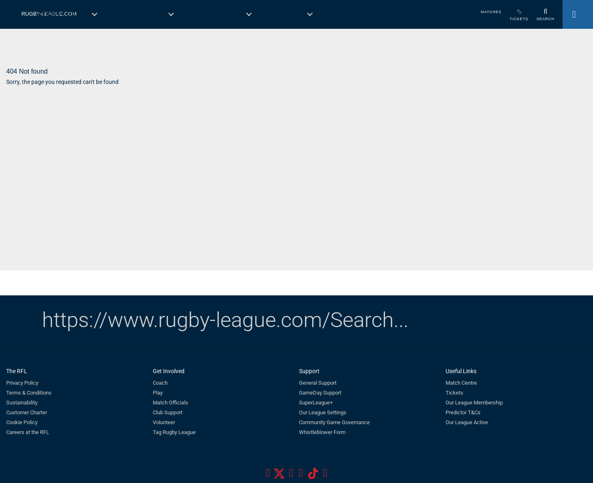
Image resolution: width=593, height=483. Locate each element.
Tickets (454, 393)
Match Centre (461, 383)
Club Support (167, 412)
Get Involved (218, 14)
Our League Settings (322, 412)
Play (158, 393)
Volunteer (164, 422)
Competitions (63, 14)
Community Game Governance (334, 422)
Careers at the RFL (27, 432)
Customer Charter (26, 412)
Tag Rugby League (174, 432)
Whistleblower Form (322, 432)
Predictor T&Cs (463, 412)
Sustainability (21, 402)
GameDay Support (320, 393)
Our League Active (467, 422)
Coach (160, 383)
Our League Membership (474, 402)
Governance (141, 14)
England (288, 14)
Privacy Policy (22, 383)
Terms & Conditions (28, 393)
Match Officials (170, 402)
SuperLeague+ (316, 402)
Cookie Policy (21, 422)
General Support (317, 383)
